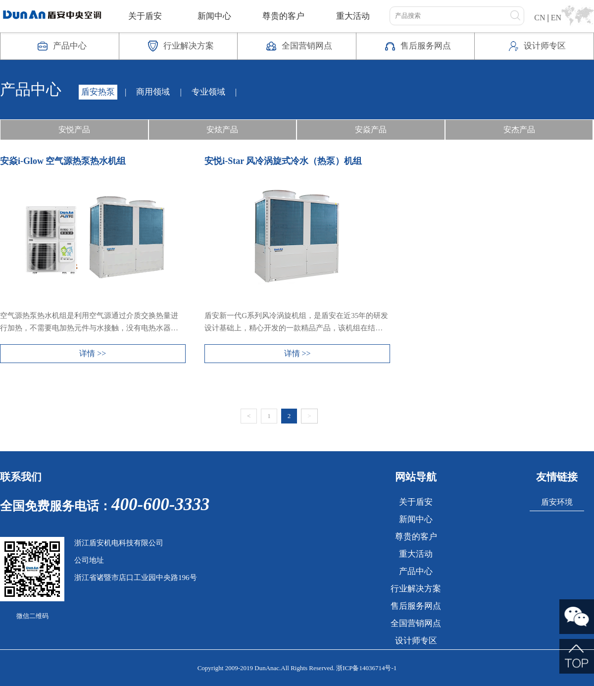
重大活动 (353, 16)
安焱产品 (371, 129)
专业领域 (208, 92)
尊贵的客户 (283, 16)
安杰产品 (519, 129)
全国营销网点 (416, 623)
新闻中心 (214, 16)
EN (556, 17)
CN (539, 17)
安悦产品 (74, 129)
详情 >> (92, 353)
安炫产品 (222, 129)
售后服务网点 (416, 606)
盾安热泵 (98, 92)
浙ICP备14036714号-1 (366, 668)
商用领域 (153, 92)
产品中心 (416, 571)
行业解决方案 (416, 588)
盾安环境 (557, 502)
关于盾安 (145, 16)
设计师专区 (416, 640)
